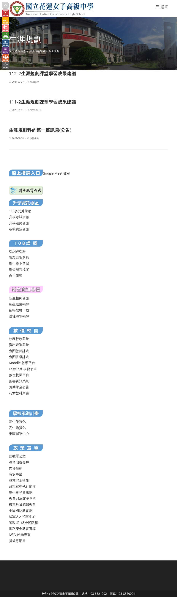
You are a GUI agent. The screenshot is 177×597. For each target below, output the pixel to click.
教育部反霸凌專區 (22, 498)
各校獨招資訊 (19, 229)
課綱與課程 (17, 251)
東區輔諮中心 (19, 433)
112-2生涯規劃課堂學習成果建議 (42, 73)
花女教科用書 (19, 393)
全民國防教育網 (20, 510)
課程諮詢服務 (19, 257)
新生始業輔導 (19, 304)
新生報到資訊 (19, 298)
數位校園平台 (19, 375)
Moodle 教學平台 (22, 363)
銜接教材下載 (19, 310)
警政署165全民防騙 (23, 522)
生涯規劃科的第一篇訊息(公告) (40, 130)
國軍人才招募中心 (22, 516)
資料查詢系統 (19, 344)
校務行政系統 (19, 338)
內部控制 (15, 468)
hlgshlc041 (35, 110)
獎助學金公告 (19, 387)
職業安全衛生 (19, 480)
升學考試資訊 (19, 217)
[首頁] (10, 51)
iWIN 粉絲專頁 (20, 534)
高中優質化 (17, 421)
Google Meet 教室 (56, 173)
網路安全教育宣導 (22, 528)
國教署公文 (17, 456)
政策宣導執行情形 (22, 486)
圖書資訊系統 (19, 381)
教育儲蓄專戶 (19, 462)
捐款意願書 (17, 540)
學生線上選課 (19, 263)
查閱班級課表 (19, 357)
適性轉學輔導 (19, 316)
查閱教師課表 (19, 351)
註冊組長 (34, 138)
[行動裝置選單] (162, 6)
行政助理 (34, 81)
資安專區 (15, 474)
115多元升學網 (20, 211)
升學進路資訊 (19, 223)
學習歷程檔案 (19, 269)
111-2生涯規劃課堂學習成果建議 (42, 102)
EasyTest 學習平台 (23, 369)
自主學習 (15, 275)
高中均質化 (17, 427)
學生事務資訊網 (20, 492)
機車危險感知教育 (22, 504)
